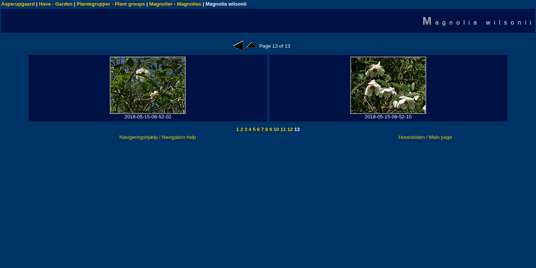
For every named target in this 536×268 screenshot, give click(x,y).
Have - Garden (56, 4)
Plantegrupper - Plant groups (111, 4)
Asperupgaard (18, 4)
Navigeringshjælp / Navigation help (157, 137)
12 (289, 129)
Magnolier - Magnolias (175, 4)
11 (282, 129)
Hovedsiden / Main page (425, 137)
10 (275, 129)
